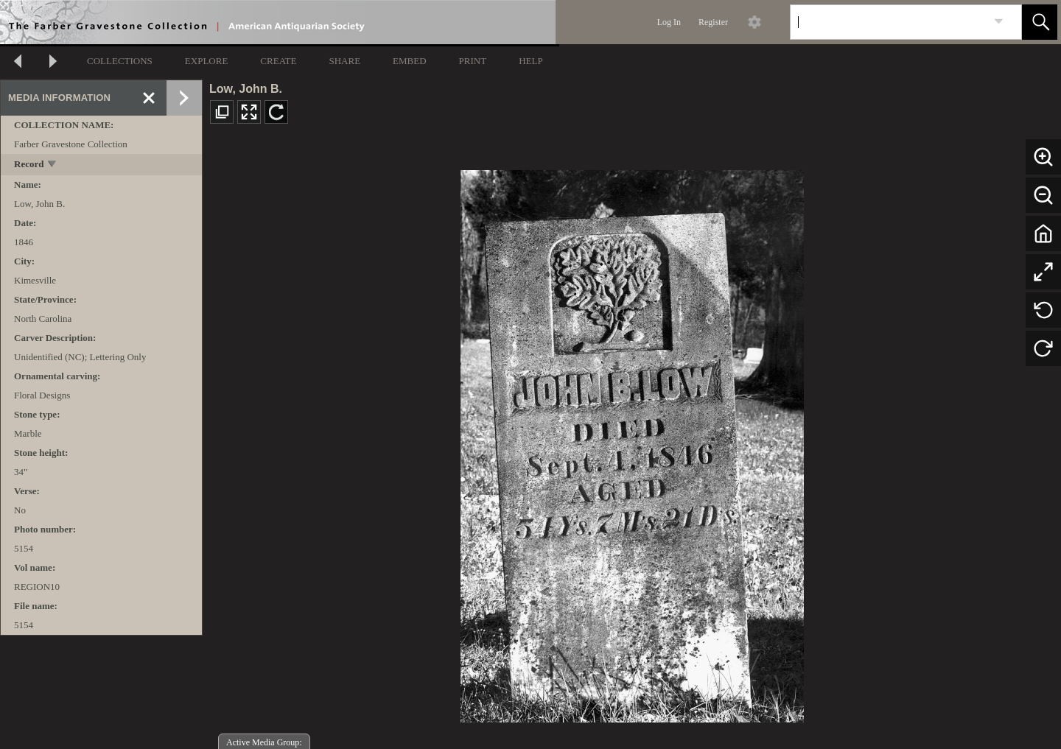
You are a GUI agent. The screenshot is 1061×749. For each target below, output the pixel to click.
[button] (1039, 22)
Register (713, 22)
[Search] (888, 22)
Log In (669, 22)
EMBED (410, 60)
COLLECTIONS (120, 60)
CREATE (278, 60)
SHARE (344, 60)
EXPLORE (206, 60)
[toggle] (52, 165)
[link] (998, 21)
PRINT (473, 60)
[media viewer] (632, 442)
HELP (531, 60)
